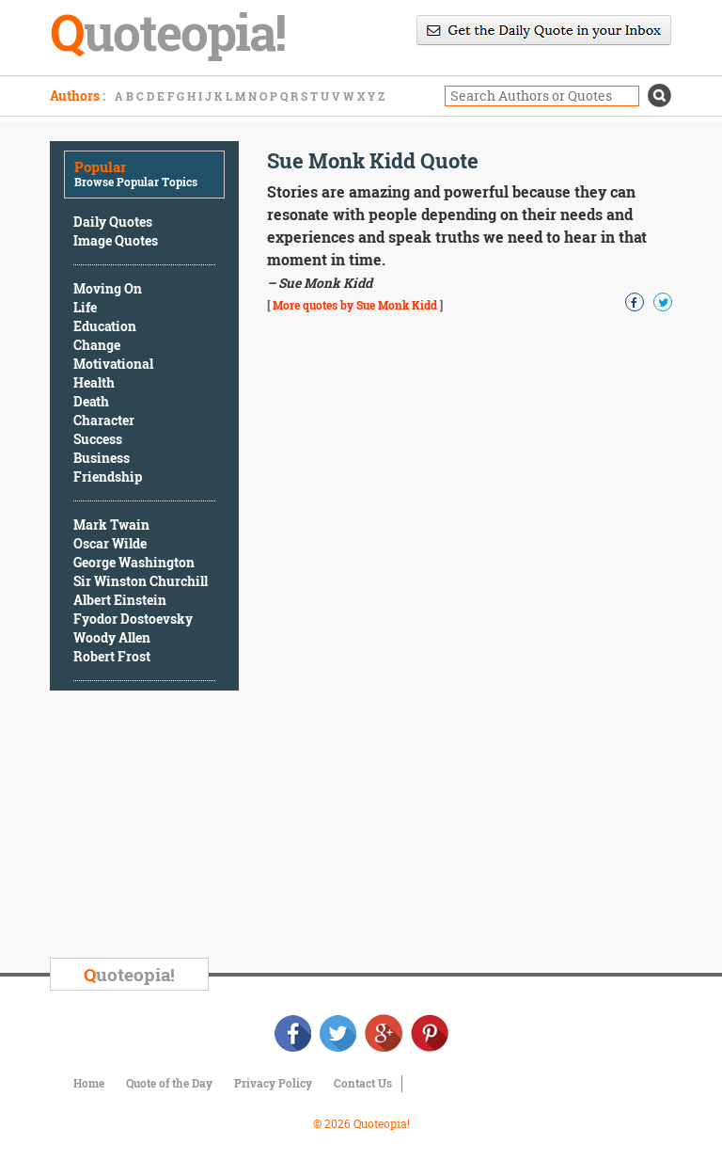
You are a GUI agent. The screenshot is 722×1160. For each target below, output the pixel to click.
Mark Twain (111, 524)
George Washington (134, 562)
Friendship (107, 476)
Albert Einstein (119, 600)
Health (94, 382)
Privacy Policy (273, 1082)
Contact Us (363, 1082)
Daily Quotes (112, 221)
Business (101, 458)
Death (91, 401)
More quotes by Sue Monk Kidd (355, 304)
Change (96, 345)
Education (104, 326)
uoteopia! (129, 974)
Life (85, 307)
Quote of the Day (169, 1082)
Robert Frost (111, 656)
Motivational (113, 364)
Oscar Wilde (110, 543)
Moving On (107, 288)
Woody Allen (111, 637)
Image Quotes (115, 240)
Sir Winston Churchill (140, 581)
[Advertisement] (191, 827)
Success (97, 439)
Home (88, 1082)
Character (103, 420)
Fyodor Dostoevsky (133, 619)
